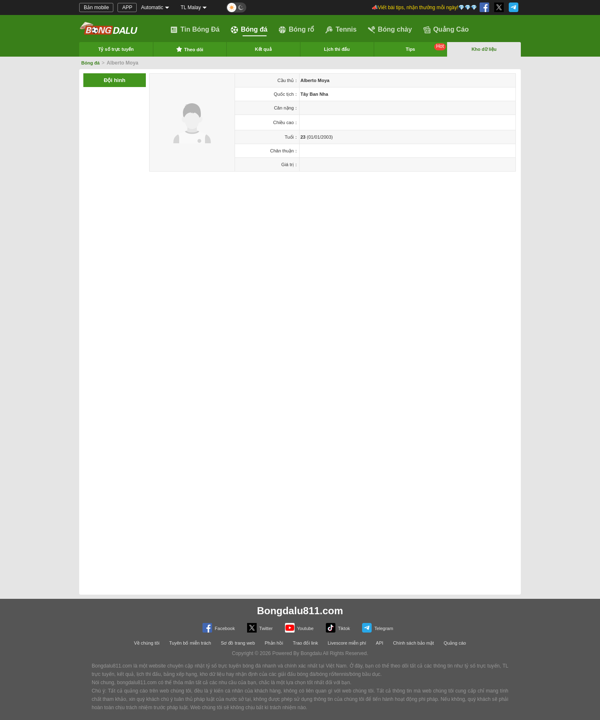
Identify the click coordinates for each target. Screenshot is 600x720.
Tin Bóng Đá (195, 29)
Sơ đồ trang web (238, 642)
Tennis (340, 29)
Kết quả (263, 49)
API (379, 642)
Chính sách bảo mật (413, 642)
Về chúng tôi (147, 642)
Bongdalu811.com (300, 610)
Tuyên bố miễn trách (190, 642)
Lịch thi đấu (337, 49)
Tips (426, 47)
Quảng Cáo (446, 29)
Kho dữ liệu (484, 49)
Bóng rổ (297, 29)
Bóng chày (390, 29)
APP (127, 7)
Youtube (299, 628)
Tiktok (338, 628)
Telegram (377, 628)
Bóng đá (249, 29)
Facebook (218, 628)
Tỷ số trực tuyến (116, 49)
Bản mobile (96, 7)
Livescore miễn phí (347, 642)
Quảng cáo (455, 642)
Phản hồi (274, 642)
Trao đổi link (305, 642)
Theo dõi (189, 49)
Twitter (259, 628)
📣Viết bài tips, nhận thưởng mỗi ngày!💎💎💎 (424, 7)
